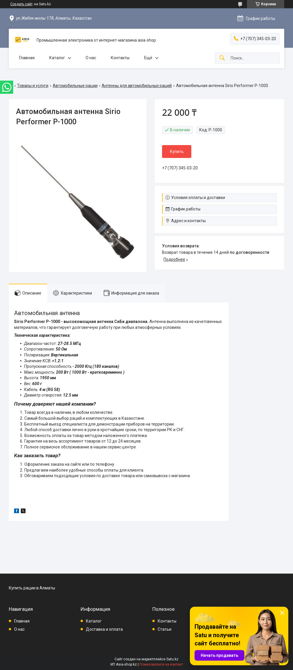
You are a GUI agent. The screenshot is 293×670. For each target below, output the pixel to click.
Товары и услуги (32, 85)
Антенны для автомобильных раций (137, 85)
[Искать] (222, 58)
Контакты (120, 57)
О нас (91, 57)
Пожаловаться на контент (161, 664)
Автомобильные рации (75, 85)
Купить (177, 151)
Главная (27, 57)
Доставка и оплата (104, 629)
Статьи (164, 629)
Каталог (57, 57)
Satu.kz (172, 659)
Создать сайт (21, 4)
